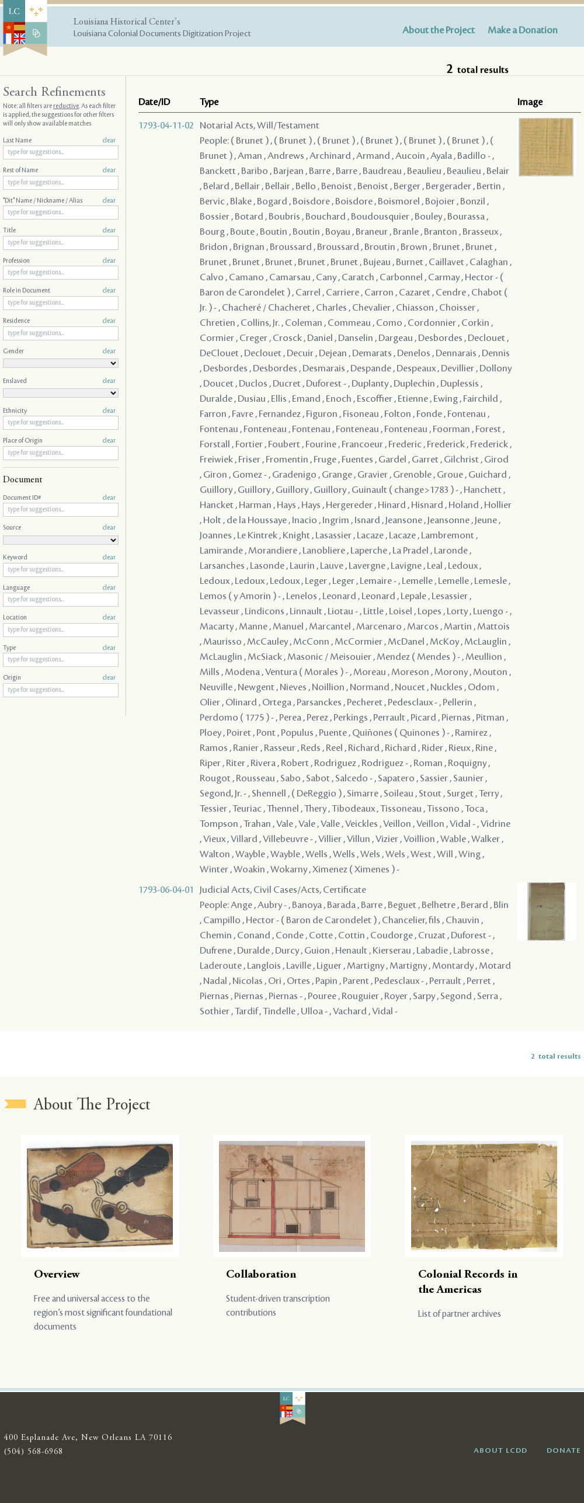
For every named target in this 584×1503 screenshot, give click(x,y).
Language (59, 588)
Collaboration (261, 1275)
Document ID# (59, 498)
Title (59, 231)
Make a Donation (523, 30)
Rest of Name (59, 170)
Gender (59, 351)
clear (109, 140)
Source (59, 528)
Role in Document (59, 291)
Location (59, 618)
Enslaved (59, 381)
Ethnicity (59, 411)
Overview (57, 1275)
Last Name (59, 141)
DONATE (564, 1450)
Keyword (59, 558)
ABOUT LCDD (500, 1450)
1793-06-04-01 (166, 890)
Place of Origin (59, 441)
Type (59, 648)
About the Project (438, 30)
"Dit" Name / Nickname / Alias (59, 201)
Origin (59, 678)
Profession (59, 261)
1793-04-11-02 (166, 125)
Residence (59, 321)
